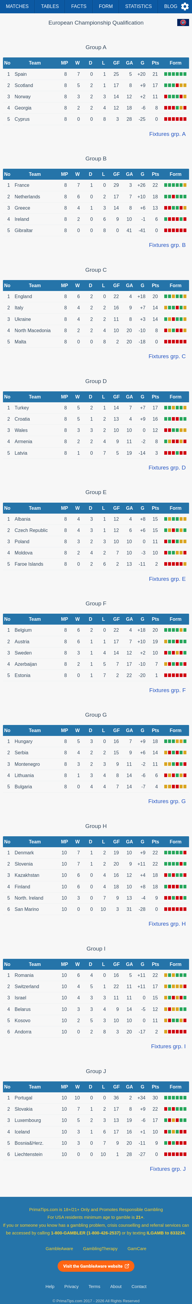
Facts (79, 6)
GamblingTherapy (100, 1248)
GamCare (137, 1248)
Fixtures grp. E (167, 579)
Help (49, 1286)
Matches (17, 6)
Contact (139, 1286)
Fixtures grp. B (167, 245)
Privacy (71, 1286)
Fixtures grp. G (167, 801)
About (115, 1286)
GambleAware (59, 1248)
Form (106, 6)
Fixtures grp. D (167, 467)
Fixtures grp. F (167, 690)
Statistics (138, 6)
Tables (50, 6)
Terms (94, 1286)
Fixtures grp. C (167, 356)
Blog (170, 6)
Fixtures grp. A (167, 134)
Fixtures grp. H (167, 924)
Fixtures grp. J (168, 1169)
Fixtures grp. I (168, 1046)
